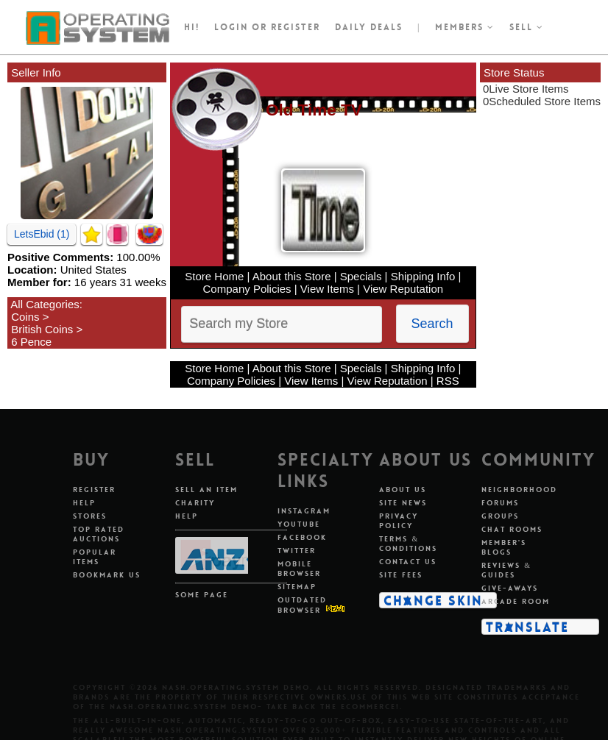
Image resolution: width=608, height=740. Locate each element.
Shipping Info (423, 276)
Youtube (299, 524)
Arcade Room (515, 601)
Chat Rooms (511, 529)
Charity (195, 503)
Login (231, 27)
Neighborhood (519, 489)
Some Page (201, 595)
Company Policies (247, 288)
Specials (361, 276)
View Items (327, 288)
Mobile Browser (299, 568)
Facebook (302, 537)
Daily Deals (369, 27)
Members (465, 27)
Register (94, 489)
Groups (500, 516)
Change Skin (433, 600)
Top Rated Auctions (98, 534)
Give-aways (509, 588)
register (295, 27)
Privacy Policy (398, 520)
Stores (90, 516)
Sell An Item (206, 489)
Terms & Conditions (408, 543)
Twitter (297, 550)
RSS (447, 380)
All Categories (44, 304)
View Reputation (403, 288)
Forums (500, 503)
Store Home (214, 276)
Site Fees (401, 575)
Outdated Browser (302, 605)
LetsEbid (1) (41, 234)
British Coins (42, 329)
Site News (403, 503)
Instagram (304, 511)
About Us (402, 489)
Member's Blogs (503, 547)
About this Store (291, 276)
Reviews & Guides (506, 570)
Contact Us (407, 561)
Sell (526, 27)
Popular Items (94, 556)
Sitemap (297, 586)
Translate (527, 627)
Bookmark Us (107, 575)
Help (84, 503)
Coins (25, 316)
